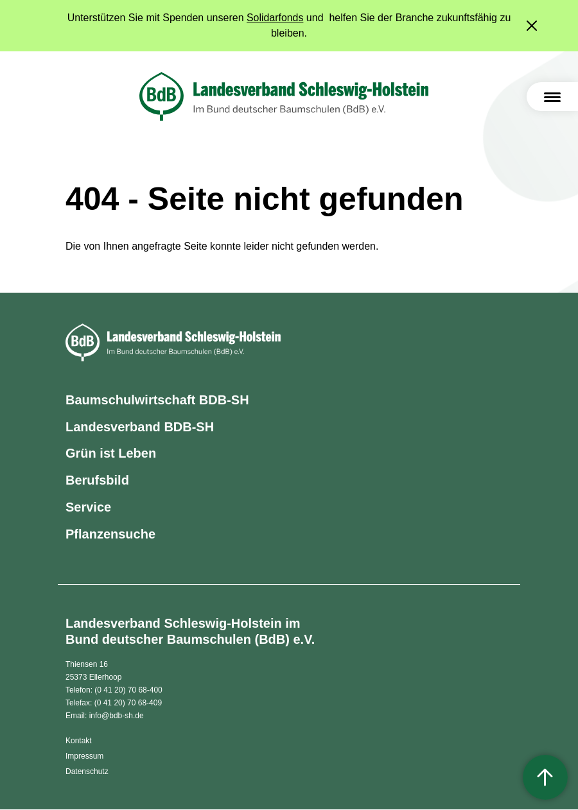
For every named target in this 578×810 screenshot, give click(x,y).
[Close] (533, 25)
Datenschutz (87, 772)
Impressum (84, 756)
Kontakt (79, 741)
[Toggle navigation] (552, 96)
